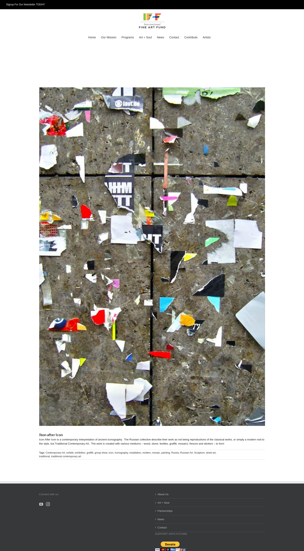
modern (146, 452)
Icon (111, 452)
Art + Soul (163, 502)
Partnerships (165, 510)
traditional (44, 456)
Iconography (121, 452)
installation (135, 452)
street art (211, 452)
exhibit (69, 452)
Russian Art (186, 452)
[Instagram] (48, 504)
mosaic (156, 452)
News (161, 519)
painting (165, 452)
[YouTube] (41, 504)
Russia (175, 452)
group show (101, 452)
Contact (162, 527)
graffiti (90, 452)
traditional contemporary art (66, 456)
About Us (163, 494)
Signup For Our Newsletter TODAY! (25, 4)
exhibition (80, 452)
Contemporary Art (55, 452)
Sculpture (199, 452)
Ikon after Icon (51, 434)
